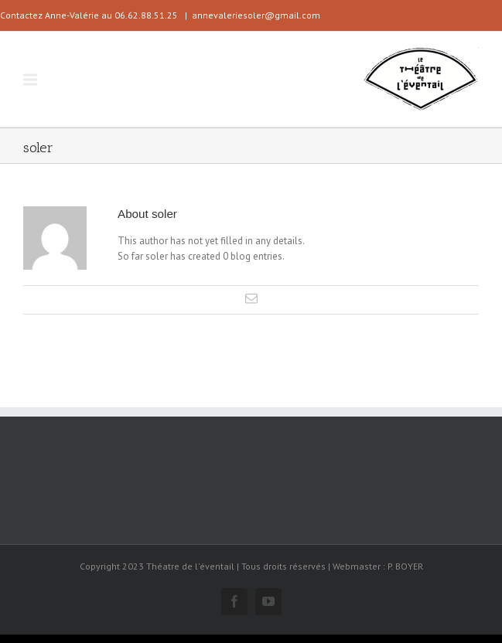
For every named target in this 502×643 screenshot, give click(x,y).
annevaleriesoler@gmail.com (256, 15)
